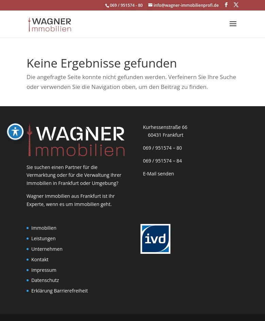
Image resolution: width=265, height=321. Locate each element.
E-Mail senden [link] (158, 173)
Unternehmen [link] (47, 249)
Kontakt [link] (40, 259)
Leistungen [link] (43, 238)
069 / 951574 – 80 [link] (161, 148)
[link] (49, 23)
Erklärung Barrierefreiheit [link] (59, 290)
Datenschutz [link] (45, 280)
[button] (226, 4)
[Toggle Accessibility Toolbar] (15, 114)
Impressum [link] (43, 270)
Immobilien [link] (43, 228)
